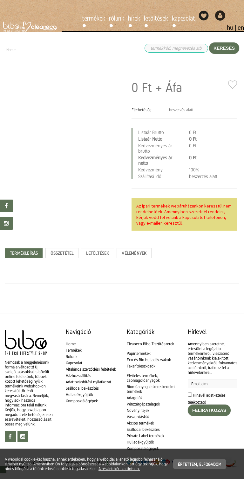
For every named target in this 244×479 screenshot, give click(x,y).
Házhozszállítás (78, 375)
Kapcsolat (183, 18)
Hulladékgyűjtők (79, 394)
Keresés (224, 48)
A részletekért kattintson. (119, 468)
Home (71, 344)
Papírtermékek (139, 353)
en (241, 27)
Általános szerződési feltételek (91, 369)
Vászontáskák (138, 416)
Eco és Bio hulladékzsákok (149, 359)
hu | (232, 27)
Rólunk (116, 18)
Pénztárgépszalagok (143, 404)
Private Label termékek (145, 435)
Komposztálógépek (82, 401)
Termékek (93, 18)
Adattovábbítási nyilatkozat (88, 382)
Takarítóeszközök (141, 366)
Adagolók (135, 397)
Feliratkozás (209, 410)
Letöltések (156, 18)
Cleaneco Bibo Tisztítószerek (150, 344)
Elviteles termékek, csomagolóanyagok (143, 378)
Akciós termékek (140, 423)
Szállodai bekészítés (82, 388)
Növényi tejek (138, 410)
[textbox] (122, 302)
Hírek (134, 18)
